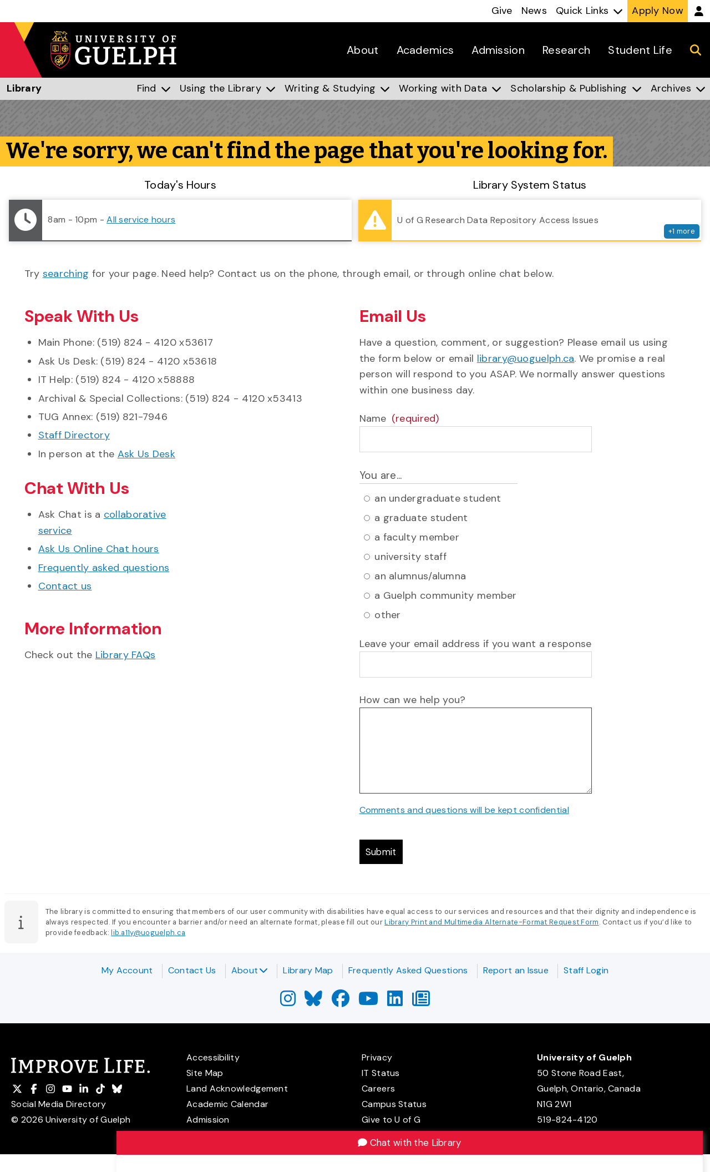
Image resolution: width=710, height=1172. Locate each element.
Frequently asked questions (104, 567)
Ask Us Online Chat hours (98, 548)
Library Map (308, 970)
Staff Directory (74, 435)
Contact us (65, 586)
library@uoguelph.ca (526, 358)
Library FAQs (125, 654)
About (249, 970)
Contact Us (192, 970)
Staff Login (586, 970)
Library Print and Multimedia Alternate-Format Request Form (491, 924)
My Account (127, 970)
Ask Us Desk (146, 454)
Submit (383, 853)
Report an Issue (516, 970)
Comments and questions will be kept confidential (464, 810)
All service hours (140, 219)
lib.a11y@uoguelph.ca (148, 935)
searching (66, 273)
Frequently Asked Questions (408, 970)
